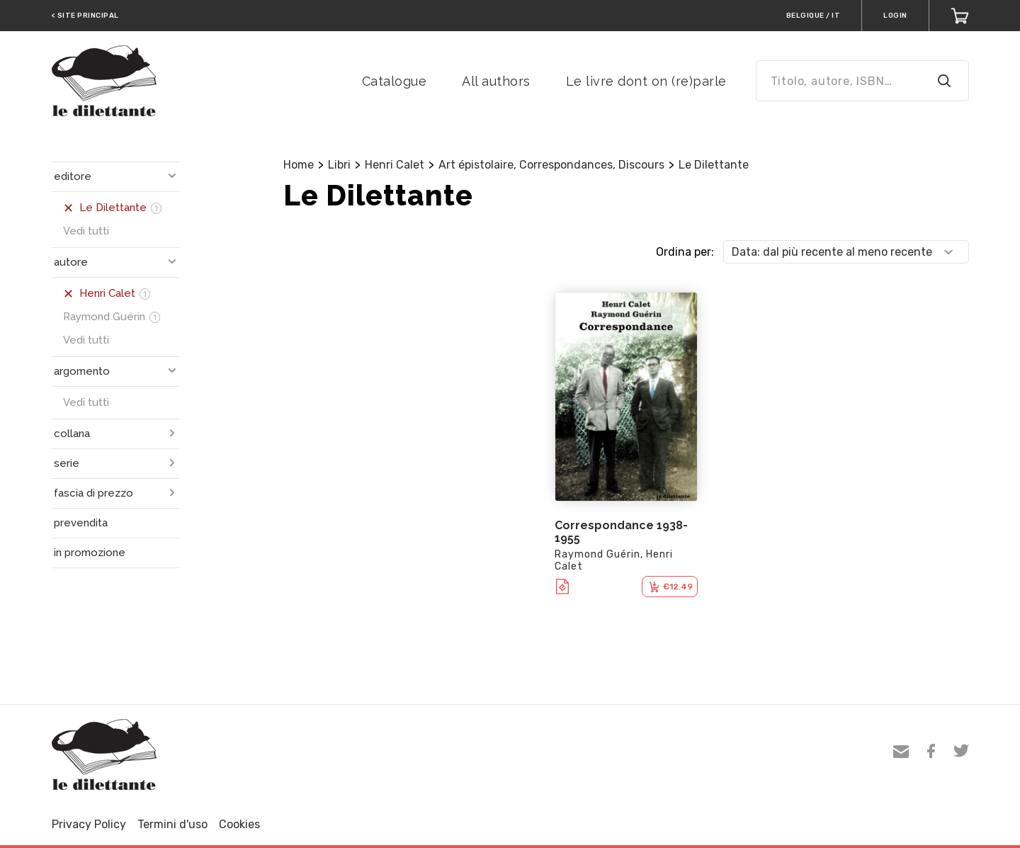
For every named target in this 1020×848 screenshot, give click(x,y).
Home (298, 164)
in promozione (89, 552)
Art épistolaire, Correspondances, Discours (551, 164)
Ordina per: (685, 252)
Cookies (239, 824)
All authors (496, 81)
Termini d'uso (172, 824)
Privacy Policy (89, 824)
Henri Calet (394, 164)
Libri (339, 164)
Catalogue (394, 81)
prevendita (81, 522)
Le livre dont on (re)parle (646, 81)
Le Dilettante (714, 164)
